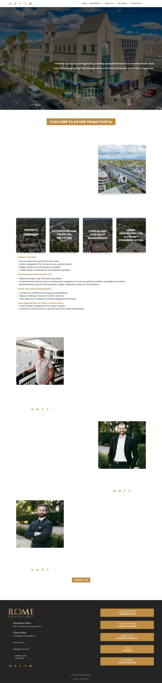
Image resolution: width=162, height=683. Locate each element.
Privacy (76, 679)
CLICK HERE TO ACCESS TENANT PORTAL (81, 122)
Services (109, 3)
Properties (95, 3)
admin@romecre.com (21, 649)
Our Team (121, 3)
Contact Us (136, 3)
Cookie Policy (84, 679)
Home (84, 3)
